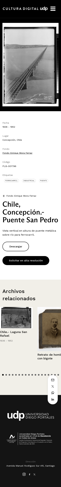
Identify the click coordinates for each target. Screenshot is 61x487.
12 (39, 375)
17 (55, 375)
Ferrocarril (11, 181)
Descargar (15, 246)
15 (48, 375)
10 (32, 375)
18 (58, 375)
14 (45, 375)
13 (42, 375)
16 (52, 375)
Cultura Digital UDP (25, 10)
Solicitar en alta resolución (26, 260)
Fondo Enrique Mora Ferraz (17, 153)
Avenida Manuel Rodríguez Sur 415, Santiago (30, 465)
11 (35, 375)
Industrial (29, 181)
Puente (43, 181)
